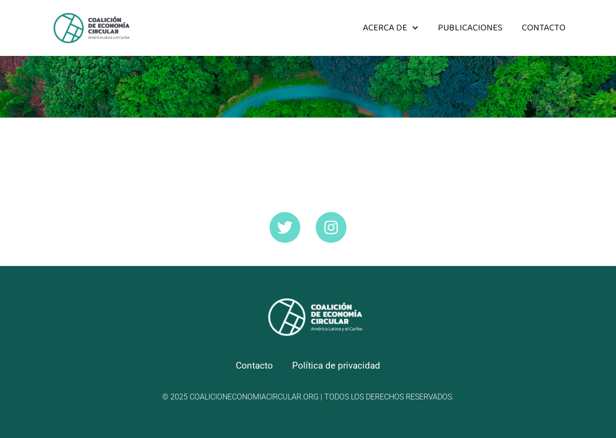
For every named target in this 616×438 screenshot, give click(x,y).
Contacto (543, 27)
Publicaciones (470, 27)
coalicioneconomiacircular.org (254, 396)
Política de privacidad (336, 365)
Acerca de (390, 28)
